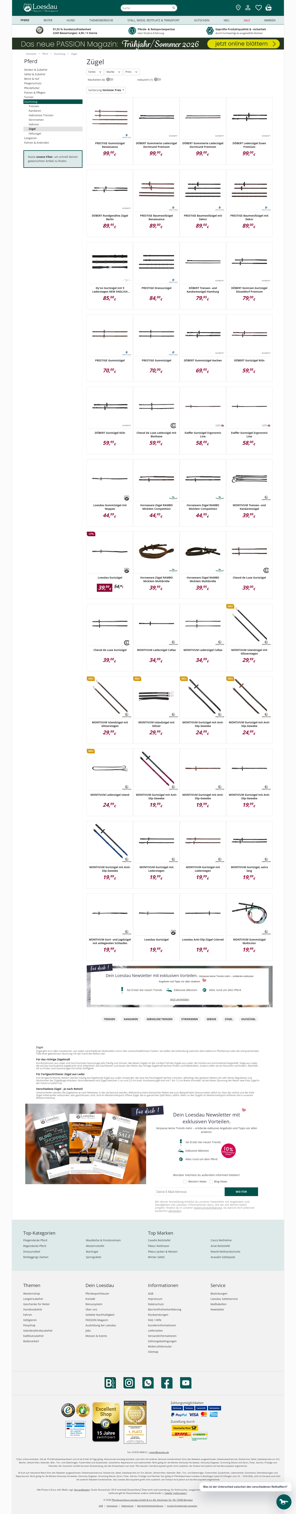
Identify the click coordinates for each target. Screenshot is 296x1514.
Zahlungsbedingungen (162, 1341)
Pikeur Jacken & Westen (163, 1251)
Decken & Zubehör (36, 69)
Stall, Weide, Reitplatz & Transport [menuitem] (153, 20)
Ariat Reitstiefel (220, 1246)
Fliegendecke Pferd (35, 1240)
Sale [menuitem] (247, 20)
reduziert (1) (145, 79)
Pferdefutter (32, 88)
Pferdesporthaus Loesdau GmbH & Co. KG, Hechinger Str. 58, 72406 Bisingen (152, 1500)
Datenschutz (156, 1304)
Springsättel (93, 1257)
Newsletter (217, 1309)
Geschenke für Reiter (36, 1304)
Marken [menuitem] (269, 20)
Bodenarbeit (31, 1341)
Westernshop (31, 1293)
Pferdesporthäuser (97, 1293)
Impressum (155, 1299)
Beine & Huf (31, 79)
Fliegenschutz (33, 83)
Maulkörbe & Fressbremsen (103, 1240)
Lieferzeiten (155, 1330)
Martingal (92, 1251)
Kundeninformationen (162, 1325)
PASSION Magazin (97, 1320)
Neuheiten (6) (97, 79)
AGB (150, 1293)
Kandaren (35, 110)
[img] (268, 9)
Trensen (34, 106)
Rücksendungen (158, 1314)
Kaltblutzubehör (33, 1336)
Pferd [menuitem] (25, 20)
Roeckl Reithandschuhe (225, 1251)
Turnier (29, 97)
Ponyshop (29, 1325)
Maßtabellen (218, 1304)
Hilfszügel (35, 133)
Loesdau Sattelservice (224, 1299)
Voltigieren (30, 1320)
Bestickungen (218, 1293)
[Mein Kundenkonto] (248, 10)
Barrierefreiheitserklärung (164, 1309)
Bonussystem (94, 1304)
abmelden (174, 1211)
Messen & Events (96, 1336)
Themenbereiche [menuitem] (101, 20)
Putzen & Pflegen (34, 92)
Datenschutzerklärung (208, 1207)
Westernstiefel (95, 1246)
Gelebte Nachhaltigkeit (100, 1314)
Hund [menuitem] (71, 20)
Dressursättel (31, 1251)
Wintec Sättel (156, 1257)
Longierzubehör (33, 1299)
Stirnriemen (36, 120)
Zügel (32, 129)
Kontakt (90, 1299)
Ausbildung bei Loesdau (101, 1325)
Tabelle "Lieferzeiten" (175, 1493)
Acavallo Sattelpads (223, 1257)
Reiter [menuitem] (48, 20)
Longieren (30, 138)
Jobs (88, 1330)
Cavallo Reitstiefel (159, 1240)
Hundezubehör (32, 1309)
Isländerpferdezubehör (38, 1330)
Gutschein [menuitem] (201, 20)
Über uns (91, 1309)
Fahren (27, 1314)
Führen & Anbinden (36, 142)
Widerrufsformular (160, 1346)
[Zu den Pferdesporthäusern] (238, 8)
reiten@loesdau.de (159, 1452)
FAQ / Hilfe (154, 1320)
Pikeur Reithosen (158, 1246)
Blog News (220, 1181)
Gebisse (34, 124)
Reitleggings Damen (36, 1257)
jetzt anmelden (179, 999)
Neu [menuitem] (226, 20)
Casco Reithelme (221, 1240)
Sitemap (153, 1352)
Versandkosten (82, 1489)
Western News (197, 1181)
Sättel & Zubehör (34, 74)
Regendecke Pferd (34, 1246)
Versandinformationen (162, 1336)
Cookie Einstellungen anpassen (182, 1505)
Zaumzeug (30, 101)
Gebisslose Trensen (41, 115)
